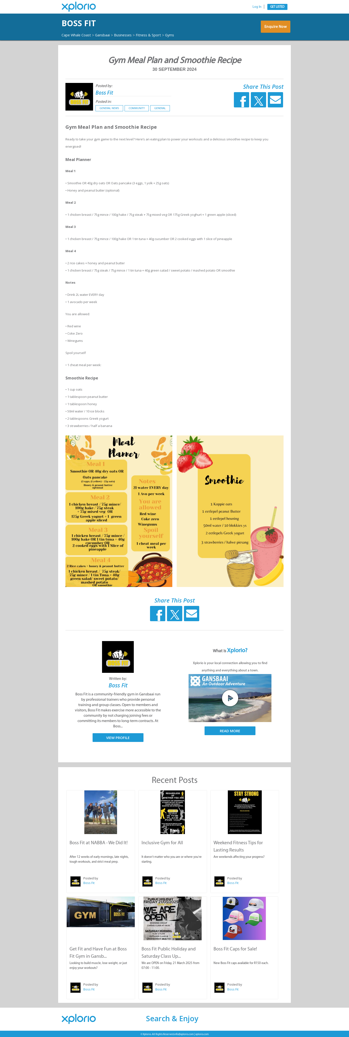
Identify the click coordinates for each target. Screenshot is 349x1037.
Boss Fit (82, 23)
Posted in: (103, 101)
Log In (257, 7)
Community (137, 108)
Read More (230, 730)
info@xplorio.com (184, 1033)
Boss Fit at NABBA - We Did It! (98, 842)
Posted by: (103, 85)
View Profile (118, 737)
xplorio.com (202, 1033)
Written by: (118, 678)
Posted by (90, 878)
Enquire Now (274, 28)
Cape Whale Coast (78, 35)
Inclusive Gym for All (162, 842)
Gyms (181, 35)
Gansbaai (107, 35)
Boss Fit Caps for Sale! (235, 948)
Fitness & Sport (158, 35)
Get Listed (277, 6)
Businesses (130, 35)
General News (109, 108)
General (160, 108)
